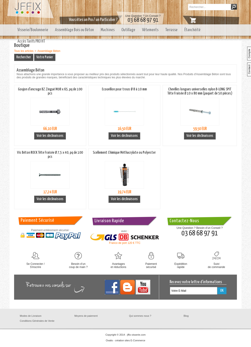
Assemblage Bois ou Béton (74, 30)
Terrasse (171, 30)
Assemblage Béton (48, 51)
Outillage (128, 30)
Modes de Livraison (30, 315)
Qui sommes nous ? (140, 315)
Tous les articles (23, 51)
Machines (108, 30)
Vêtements (150, 30)
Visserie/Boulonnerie (33, 30)
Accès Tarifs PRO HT (31, 41)
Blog (186, 315)
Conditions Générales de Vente (37, 320)
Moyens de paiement (86, 315)
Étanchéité (192, 30)
